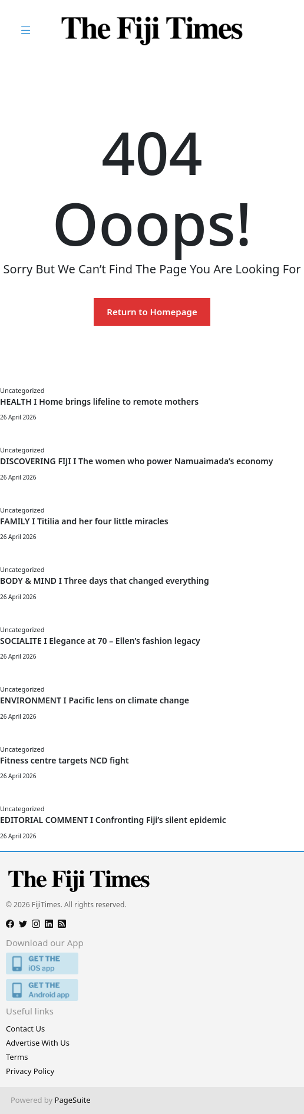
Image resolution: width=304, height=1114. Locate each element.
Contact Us (25, 1028)
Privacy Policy (30, 1071)
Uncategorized (22, 390)
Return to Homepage (152, 312)
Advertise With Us (38, 1042)
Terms (17, 1057)
